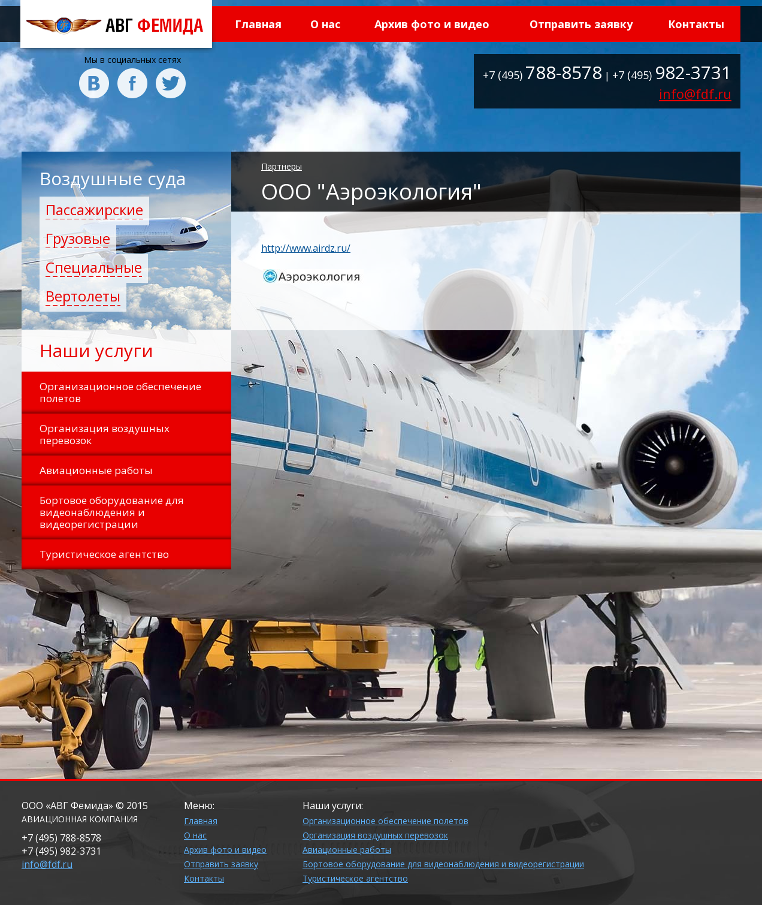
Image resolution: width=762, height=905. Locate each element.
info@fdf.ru (695, 93)
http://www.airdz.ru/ (305, 248)
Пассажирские (94, 209)
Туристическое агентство (355, 878)
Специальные (94, 267)
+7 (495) (542, 75)
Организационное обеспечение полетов (385, 820)
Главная (258, 24)
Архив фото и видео (431, 24)
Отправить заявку (581, 24)
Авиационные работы (347, 849)
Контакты (696, 24)
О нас (325, 24)
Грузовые (78, 238)
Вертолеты (83, 296)
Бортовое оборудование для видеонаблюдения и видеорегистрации (443, 864)
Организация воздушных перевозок (375, 835)
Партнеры (281, 166)
